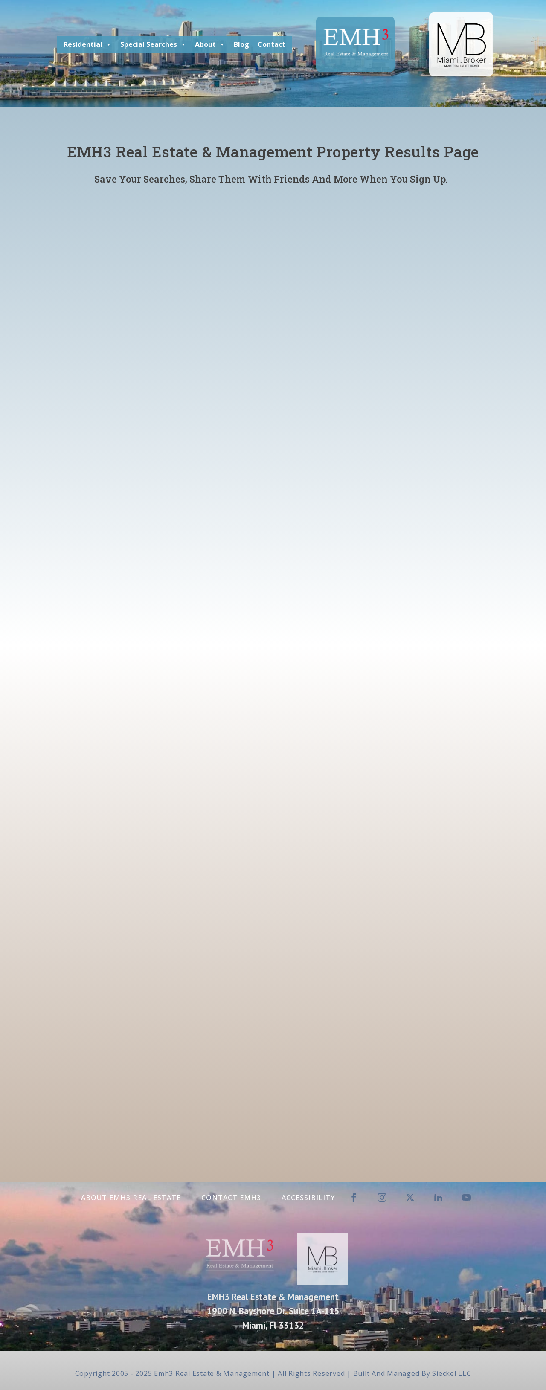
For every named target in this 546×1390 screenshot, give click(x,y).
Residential (88, 44)
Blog (241, 44)
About (210, 44)
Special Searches (153, 44)
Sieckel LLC (451, 1373)
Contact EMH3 (231, 1197)
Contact (271, 44)
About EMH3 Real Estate (131, 1197)
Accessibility (308, 1197)
